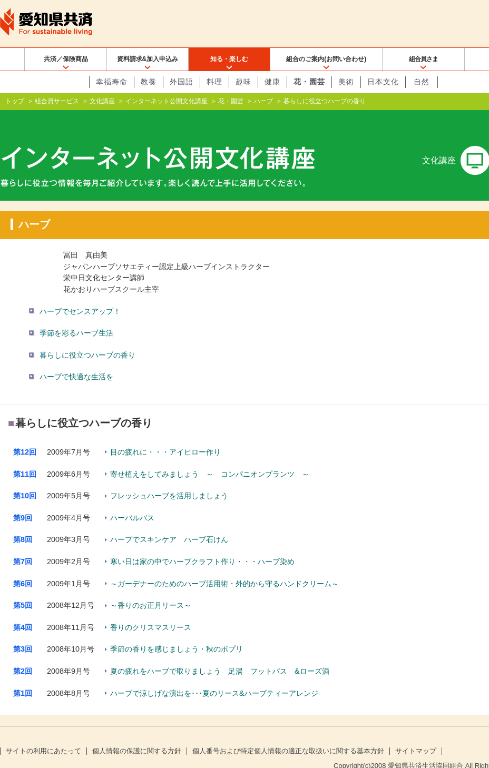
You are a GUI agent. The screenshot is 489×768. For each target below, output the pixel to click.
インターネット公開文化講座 (166, 101)
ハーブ (263, 101)
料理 (214, 81)
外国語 (181, 81)
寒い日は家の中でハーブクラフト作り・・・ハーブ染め (202, 544)
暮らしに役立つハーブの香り (87, 338)
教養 (149, 81)
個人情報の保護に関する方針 (136, 734)
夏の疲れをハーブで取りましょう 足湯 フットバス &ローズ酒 (219, 654)
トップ (14, 101)
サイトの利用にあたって (43, 734)
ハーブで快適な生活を (76, 360)
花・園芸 (309, 81)
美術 (346, 81)
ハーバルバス (132, 501)
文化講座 (102, 101)
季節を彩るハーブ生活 (76, 316)
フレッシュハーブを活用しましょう (169, 479)
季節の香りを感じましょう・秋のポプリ (176, 632)
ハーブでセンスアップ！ (80, 294)
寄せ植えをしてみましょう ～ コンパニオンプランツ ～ (209, 456)
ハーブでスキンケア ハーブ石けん (169, 522)
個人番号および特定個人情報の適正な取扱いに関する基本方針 (288, 734)
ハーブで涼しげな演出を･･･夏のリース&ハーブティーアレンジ (214, 676)
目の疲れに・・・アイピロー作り (165, 435)
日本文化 (383, 81)
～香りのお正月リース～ (150, 588)
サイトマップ (415, 734)
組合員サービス (57, 101)
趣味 (243, 81)
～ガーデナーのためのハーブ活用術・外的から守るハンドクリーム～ (224, 566)
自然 (421, 81)
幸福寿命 (112, 81)
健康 (272, 81)
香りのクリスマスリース (150, 610)
